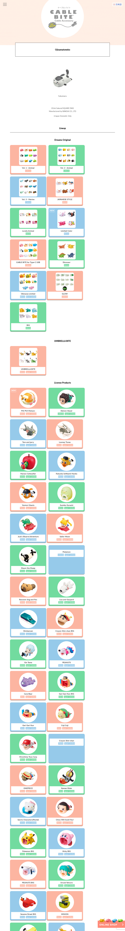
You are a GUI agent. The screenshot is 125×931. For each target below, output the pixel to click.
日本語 (119, 4)
